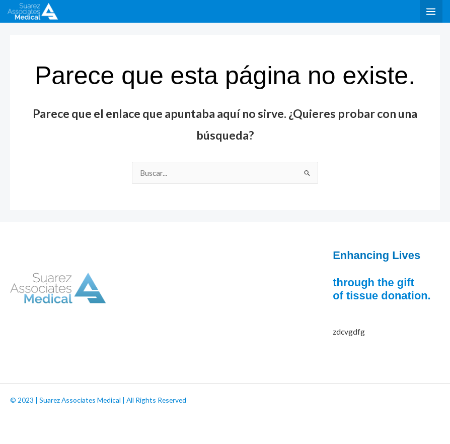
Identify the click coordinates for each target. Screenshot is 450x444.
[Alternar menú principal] (431, 11)
